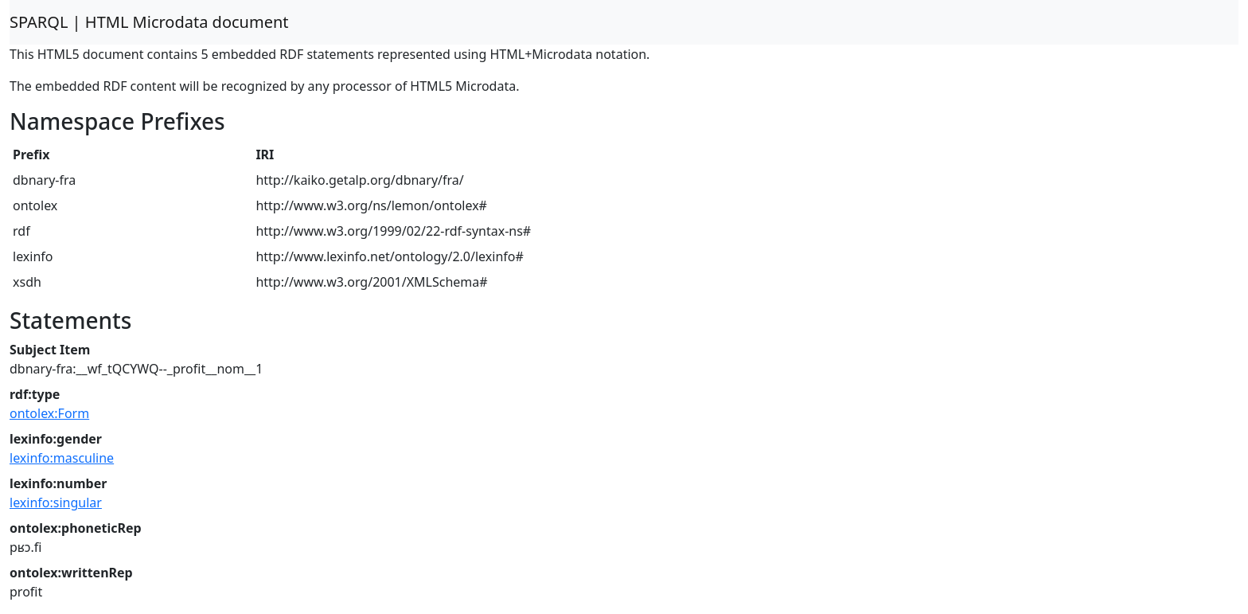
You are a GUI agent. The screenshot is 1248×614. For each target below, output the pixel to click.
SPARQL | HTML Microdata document (149, 22)
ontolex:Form (49, 413)
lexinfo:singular (56, 502)
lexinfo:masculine (62, 458)
